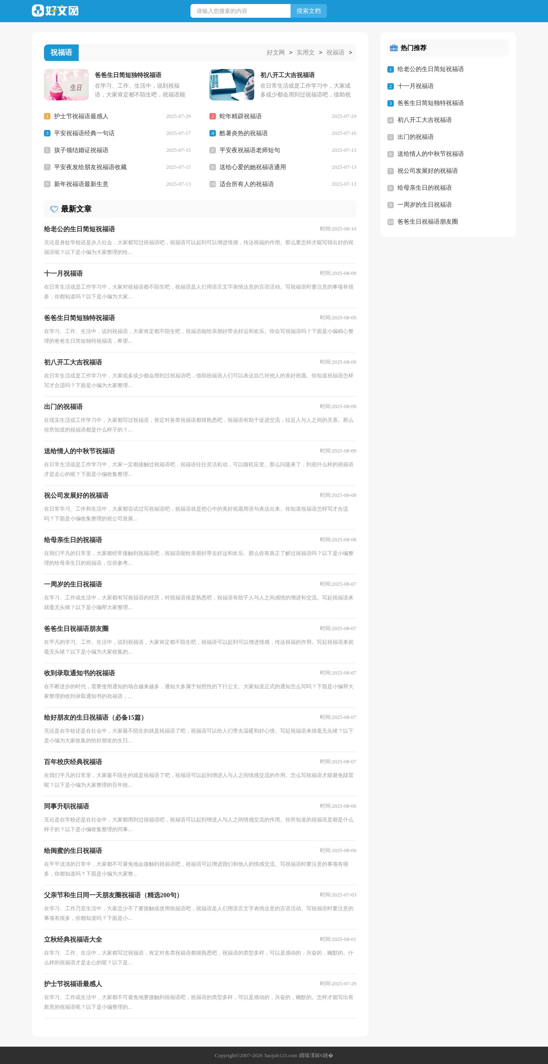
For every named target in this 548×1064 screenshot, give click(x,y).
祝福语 (335, 53)
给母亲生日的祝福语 (424, 187)
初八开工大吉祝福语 (424, 120)
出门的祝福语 (415, 137)
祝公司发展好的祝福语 (427, 171)
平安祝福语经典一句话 (84, 133)
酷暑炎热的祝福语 (244, 133)
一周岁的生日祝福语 (424, 204)
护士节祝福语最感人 (81, 116)
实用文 (306, 53)
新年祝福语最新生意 (81, 183)
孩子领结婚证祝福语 (81, 150)
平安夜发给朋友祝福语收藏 (90, 166)
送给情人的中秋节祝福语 (430, 154)
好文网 (276, 53)
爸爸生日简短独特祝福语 (430, 103)
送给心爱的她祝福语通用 (253, 166)
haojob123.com (281, 1055)
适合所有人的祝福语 (247, 183)
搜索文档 (309, 11)
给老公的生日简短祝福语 (430, 69)
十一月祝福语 (415, 86)
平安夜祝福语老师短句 (250, 150)
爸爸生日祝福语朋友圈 (427, 221)
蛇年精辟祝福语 (241, 116)
